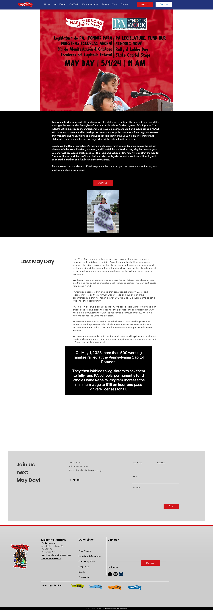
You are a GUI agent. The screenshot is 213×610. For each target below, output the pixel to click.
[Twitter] (74, 480)
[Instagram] (78, 480)
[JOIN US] (103, 183)
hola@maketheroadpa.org (88, 470)
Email (135, 476)
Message (136, 487)
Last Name (161, 463)
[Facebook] (70, 480)
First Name (137, 463)
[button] (59, 4)
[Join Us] (145, 4)
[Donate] (164, 4)
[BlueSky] (121, 574)
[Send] (171, 506)
